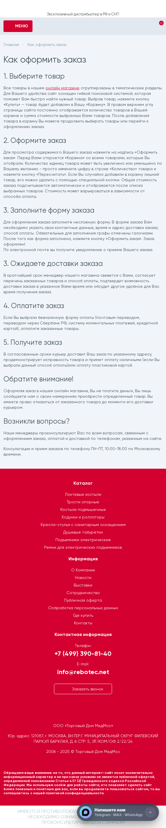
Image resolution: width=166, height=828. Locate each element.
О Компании (83, 570)
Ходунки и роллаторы (83, 517)
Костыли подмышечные (83, 509)
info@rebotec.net (83, 671)
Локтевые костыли (83, 494)
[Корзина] (156, 26)
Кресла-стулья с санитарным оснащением (83, 524)
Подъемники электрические (83, 539)
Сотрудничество (83, 592)
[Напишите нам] (118, 812)
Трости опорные (83, 502)
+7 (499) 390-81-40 (83, 653)
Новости (83, 577)
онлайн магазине (63, 88)
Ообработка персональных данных (83, 607)
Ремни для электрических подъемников (83, 547)
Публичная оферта (83, 600)
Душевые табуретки (83, 532)
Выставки (83, 585)
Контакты (83, 623)
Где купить (83, 615)
